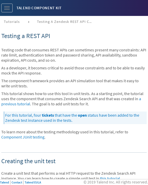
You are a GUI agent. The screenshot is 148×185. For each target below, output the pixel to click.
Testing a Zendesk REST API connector (67, 21)
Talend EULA (33, 182)
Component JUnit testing (22, 137)
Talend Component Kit (39, 7)
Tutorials (12, 21)
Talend (4, 182)
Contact (17, 182)
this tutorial (110, 178)
